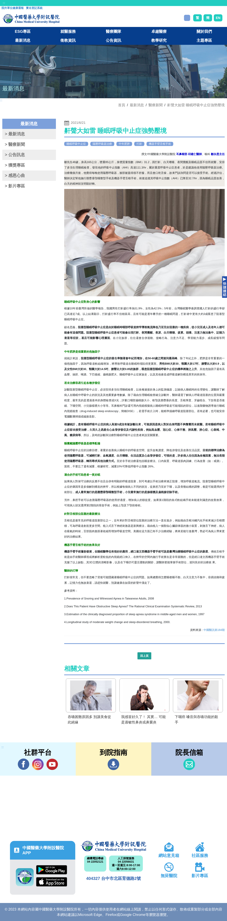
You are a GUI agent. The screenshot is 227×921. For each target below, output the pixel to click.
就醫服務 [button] (68, 31)
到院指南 (113, 764)
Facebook (23, 764)
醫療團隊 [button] (113, 31)
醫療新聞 (156, 105)
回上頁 (144, 655)
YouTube (52, 764)
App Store (51, 882)
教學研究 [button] (159, 40)
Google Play (51, 869)
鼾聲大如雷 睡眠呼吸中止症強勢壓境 (196, 105)
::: (4, 2)
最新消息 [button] (22, 40)
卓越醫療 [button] (159, 31)
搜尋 (187, 18)
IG (38, 764)
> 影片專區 (15, 186)
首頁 (121, 105)
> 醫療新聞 (15, 144)
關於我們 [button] (204, 31)
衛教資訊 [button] (68, 40)
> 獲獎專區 (15, 165)
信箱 (189, 764)
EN (218, 18)
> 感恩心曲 (15, 175)
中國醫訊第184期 (214, 630)
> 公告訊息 (15, 154)
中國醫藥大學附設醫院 (113, 846)
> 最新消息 (15, 134)
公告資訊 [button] (113, 40)
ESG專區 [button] (23, 31)
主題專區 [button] (204, 40)
